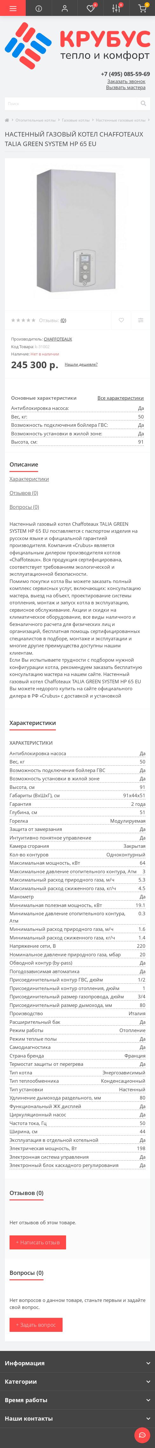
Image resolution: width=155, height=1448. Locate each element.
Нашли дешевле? (81, 364)
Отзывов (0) (24, 492)
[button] (65, 8)
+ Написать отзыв (38, 1242)
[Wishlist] (121, 320)
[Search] (143, 103)
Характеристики (29, 478)
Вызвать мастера (125, 87)
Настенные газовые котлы (120, 120)
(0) (63, 320)
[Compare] (140, 320)
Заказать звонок (126, 81)
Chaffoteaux (58, 339)
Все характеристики (121, 398)
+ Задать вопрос (36, 1324)
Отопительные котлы (36, 120)
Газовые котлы (76, 120)
